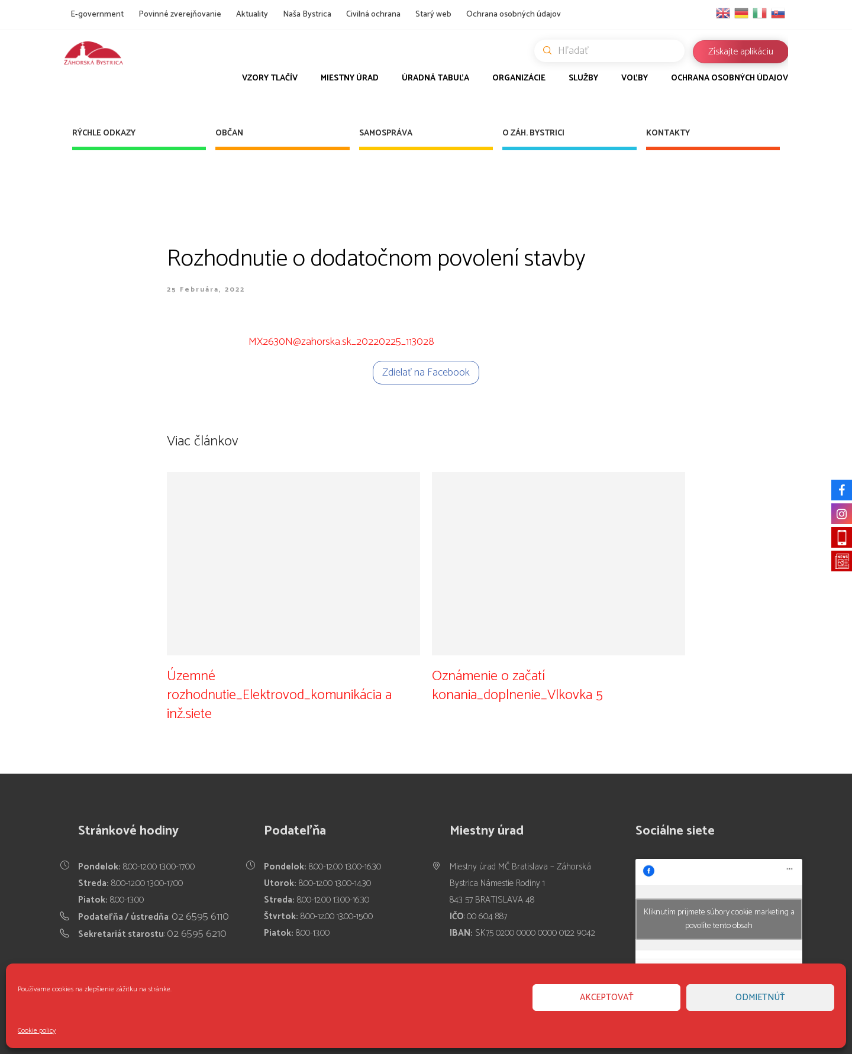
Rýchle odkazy (103, 133)
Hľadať (614, 51)
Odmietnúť (760, 997)
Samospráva (385, 133)
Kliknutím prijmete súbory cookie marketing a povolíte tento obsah (719, 919)
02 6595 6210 (197, 934)
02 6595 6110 (200, 917)
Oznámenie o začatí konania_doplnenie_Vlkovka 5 (517, 685)
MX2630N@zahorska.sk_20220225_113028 (341, 342)
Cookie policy (37, 1030)
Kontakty (668, 133)
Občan (229, 133)
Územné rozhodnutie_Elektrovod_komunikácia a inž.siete (279, 694)
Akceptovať (607, 997)
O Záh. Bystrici (533, 133)
